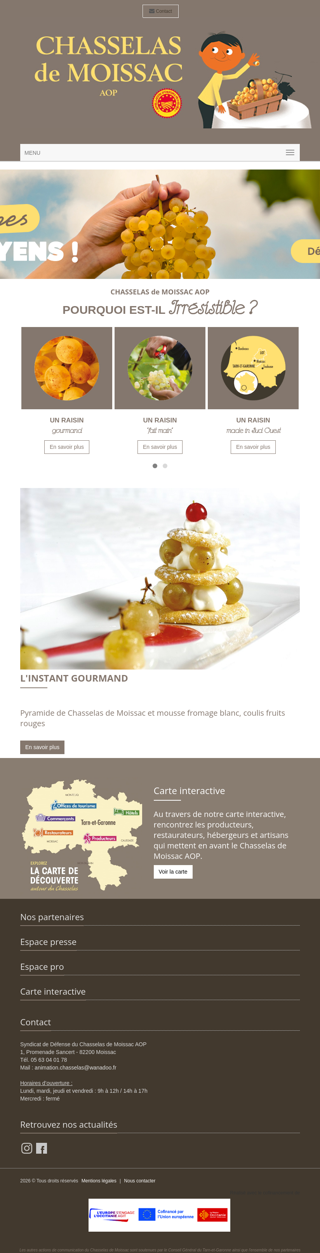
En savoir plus (67, 447)
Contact (160, 11)
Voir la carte (173, 872)
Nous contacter (140, 1181)
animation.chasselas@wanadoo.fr (75, 1067)
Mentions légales (99, 1181)
